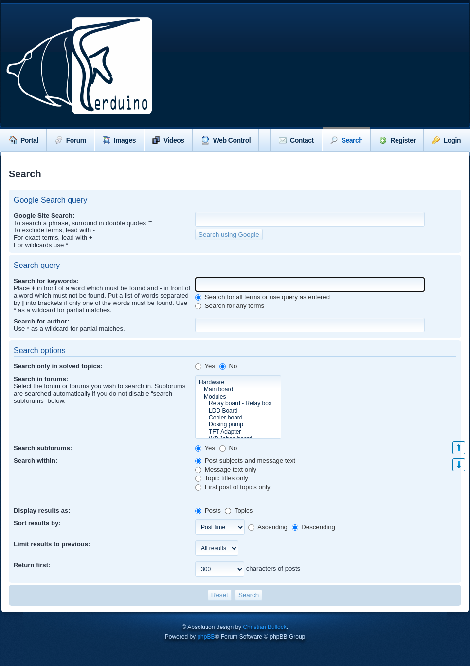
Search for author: (41, 321)
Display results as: (42, 510)
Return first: (32, 565)
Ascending (268, 527)
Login (446, 140)
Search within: (35, 460)
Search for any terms (229, 305)
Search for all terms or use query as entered (262, 297)
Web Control (226, 140)
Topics (239, 510)
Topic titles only (221, 478)
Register (397, 140)
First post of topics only (233, 487)
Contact (296, 140)
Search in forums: (41, 378)
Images (119, 140)
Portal (23, 140)
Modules (238, 396)
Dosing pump (238, 424)
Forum (70, 140)
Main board (238, 389)
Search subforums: (43, 448)
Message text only (225, 469)
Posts (208, 510)
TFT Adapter (238, 431)
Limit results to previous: (52, 544)
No (228, 366)
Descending (313, 527)
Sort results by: (37, 523)
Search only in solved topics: (58, 366)
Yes (205, 366)
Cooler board (238, 417)
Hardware (238, 382)
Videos (168, 140)
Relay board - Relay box (238, 403)
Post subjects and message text (245, 460)
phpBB (206, 636)
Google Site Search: (44, 215)
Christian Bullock (264, 627)
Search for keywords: (46, 281)
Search (346, 140)
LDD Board (238, 410)
